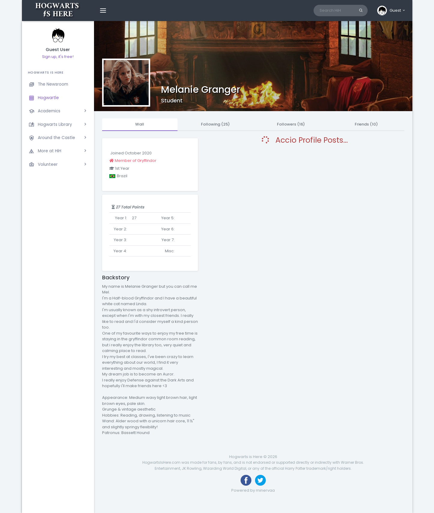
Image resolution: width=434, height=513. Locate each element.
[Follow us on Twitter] (260, 480)
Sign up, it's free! (58, 56)
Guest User (58, 49)
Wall (139, 124)
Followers (291, 124)
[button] (391, 10)
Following (215, 124)
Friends (366, 124)
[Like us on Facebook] (246, 480)
